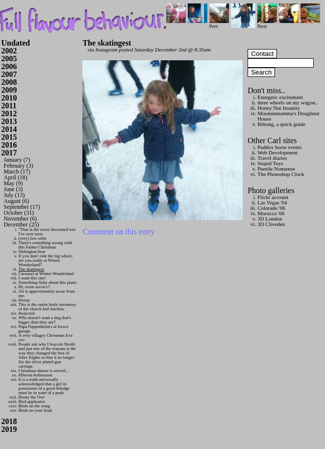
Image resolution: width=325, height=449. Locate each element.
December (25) (21, 224)
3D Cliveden (271, 224)
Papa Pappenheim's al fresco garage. (44, 328)
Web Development (277, 152)
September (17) (22, 206)
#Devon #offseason (36, 375)
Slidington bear (32, 251)
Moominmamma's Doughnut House (288, 116)
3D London (269, 219)
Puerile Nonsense (276, 169)
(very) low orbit (33, 238)
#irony (24, 300)
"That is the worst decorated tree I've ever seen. (47, 231)
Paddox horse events (279, 147)
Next (267, 24)
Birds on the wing (34, 405)
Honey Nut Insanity (278, 108)
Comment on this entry (118, 231)
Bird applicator (32, 401)
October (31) (19, 212)
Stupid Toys (270, 163)
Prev (219, 24)
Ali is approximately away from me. (47, 293)
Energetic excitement (280, 97)
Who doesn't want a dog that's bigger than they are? (45, 319)
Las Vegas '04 (272, 202)
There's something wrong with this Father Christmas (45, 244)
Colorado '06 (271, 208)
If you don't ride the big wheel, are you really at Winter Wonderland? (46, 260)
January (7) (17, 159)
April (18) (15, 177)
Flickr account (272, 197)
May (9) (13, 183)
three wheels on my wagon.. (287, 102)
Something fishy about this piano (48, 282)
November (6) (20, 218)
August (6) (16, 201)
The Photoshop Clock (280, 174)
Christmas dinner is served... (44, 370)
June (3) (13, 189)
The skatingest (31, 269)
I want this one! (32, 277)
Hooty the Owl (32, 397)
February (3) (18, 165)
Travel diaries (272, 158)
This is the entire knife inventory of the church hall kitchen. (47, 306)
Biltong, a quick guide (281, 124)
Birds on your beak (35, 410)
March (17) (17, 171)
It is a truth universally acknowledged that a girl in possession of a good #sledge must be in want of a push (44, 386)
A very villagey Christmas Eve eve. (46, 337)
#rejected (27, 313)
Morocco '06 (270, 213)
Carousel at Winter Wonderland (46, 273)
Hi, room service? (34, 286)
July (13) (14, 195)
